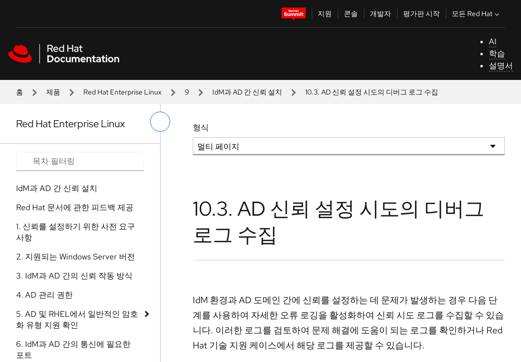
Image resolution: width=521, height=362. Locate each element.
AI (492, 41)
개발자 (380, 13)
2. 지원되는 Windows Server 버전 (75, 256)
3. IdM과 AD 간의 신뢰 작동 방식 (74, 275)
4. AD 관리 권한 (44, 295)
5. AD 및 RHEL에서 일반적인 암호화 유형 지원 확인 (77, 319)
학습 (497, 53)
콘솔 (351, 13)
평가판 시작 (421, 13)
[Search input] (80, 161)
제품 (53, 92)
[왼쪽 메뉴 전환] (160, 122)
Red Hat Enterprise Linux (122, 92)
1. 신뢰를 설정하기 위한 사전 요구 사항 (75, 232)
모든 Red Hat (476, 13)
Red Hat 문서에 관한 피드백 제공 (75, 207)
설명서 (501, 65)
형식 (201, 127)
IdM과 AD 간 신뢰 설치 (247, 92)
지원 (325, 13)
